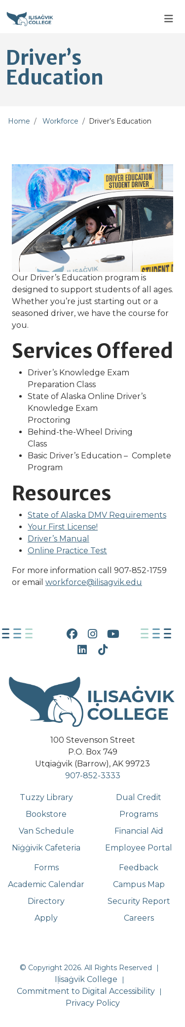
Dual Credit (138, 797)
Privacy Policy (93, 1003)
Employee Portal (138, 847)
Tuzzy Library (46, 797)
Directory (46, 901)
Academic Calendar (46, 884)
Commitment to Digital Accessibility (86, 991)
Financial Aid (138, 831)
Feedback (138, 867)
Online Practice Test (67, 550)
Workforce (60, 121)
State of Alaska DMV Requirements (97, 515)
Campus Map (139, 884)
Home (19, 121)
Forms (46, 867)
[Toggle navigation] (168, 19)
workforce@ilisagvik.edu (93, 582)
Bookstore (46, 814)
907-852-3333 (92, 775)
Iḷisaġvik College (86, 979)
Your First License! (63, 527)
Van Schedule (46, 831)
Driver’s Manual (58, 538)
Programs (138, 814)
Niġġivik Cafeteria (46, 847)
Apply (46, 918)
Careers (139, 918)
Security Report (139, 901)
